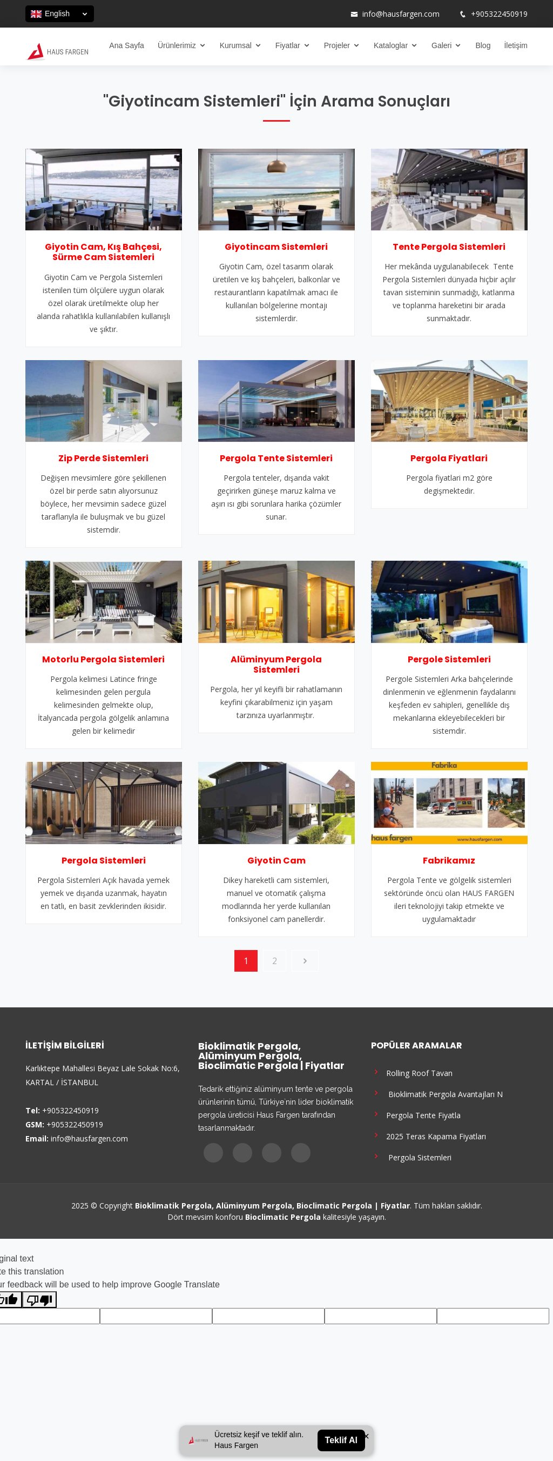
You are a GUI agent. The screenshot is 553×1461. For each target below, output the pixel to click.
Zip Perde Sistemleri (103, 458)
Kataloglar (391, 45)
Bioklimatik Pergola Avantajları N (437, 1093)
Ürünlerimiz (177, 45)
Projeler (337, 45)
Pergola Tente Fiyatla (416, 1114)
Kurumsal (236, 45)
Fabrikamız (449, 860)
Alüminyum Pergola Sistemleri (276, 664)
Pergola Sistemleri (104, 860)
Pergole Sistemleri (449, 659)
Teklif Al (341, 1440)
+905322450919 (499, 14)
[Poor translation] (39, 1299)
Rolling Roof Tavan (412, 1072)
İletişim (516, 45)
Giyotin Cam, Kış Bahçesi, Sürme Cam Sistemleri (103, 252)
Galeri (441, 45)
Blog (482, 45)
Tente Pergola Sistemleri (449, 247)
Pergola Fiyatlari (449, 458)
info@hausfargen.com (401, 14)
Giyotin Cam (276, 860)
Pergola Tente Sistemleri (276, 458)
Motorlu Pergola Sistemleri (103, 659)
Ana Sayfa (126, 45)
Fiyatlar (287, 45)
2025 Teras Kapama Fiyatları (428, 1135)
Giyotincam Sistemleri (276, 247)
